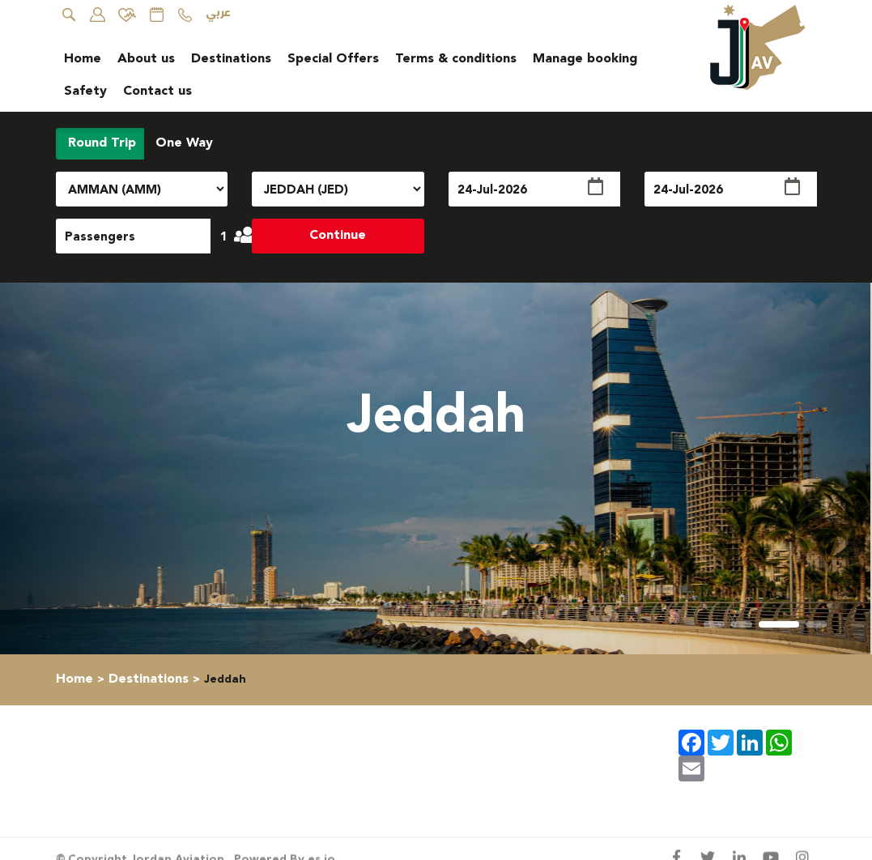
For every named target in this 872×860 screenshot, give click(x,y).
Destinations (231, 59)
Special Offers (333, 59)
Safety (85, 91)
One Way (182, 143)
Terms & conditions (456, 59)
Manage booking (585, 59)
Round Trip (100, 143)
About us (146, 59)
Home (82, 59)
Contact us (157, 91)
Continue (337, 235)
